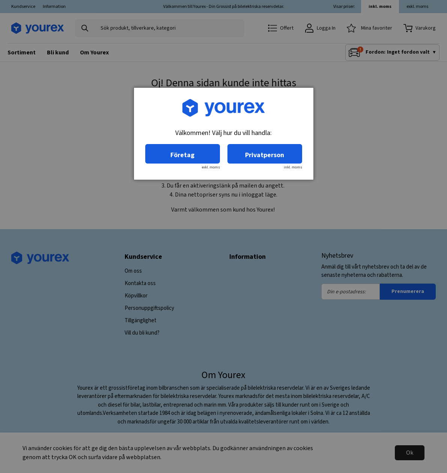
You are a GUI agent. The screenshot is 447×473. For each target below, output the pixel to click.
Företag (182, 155)
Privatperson (264, 155)
